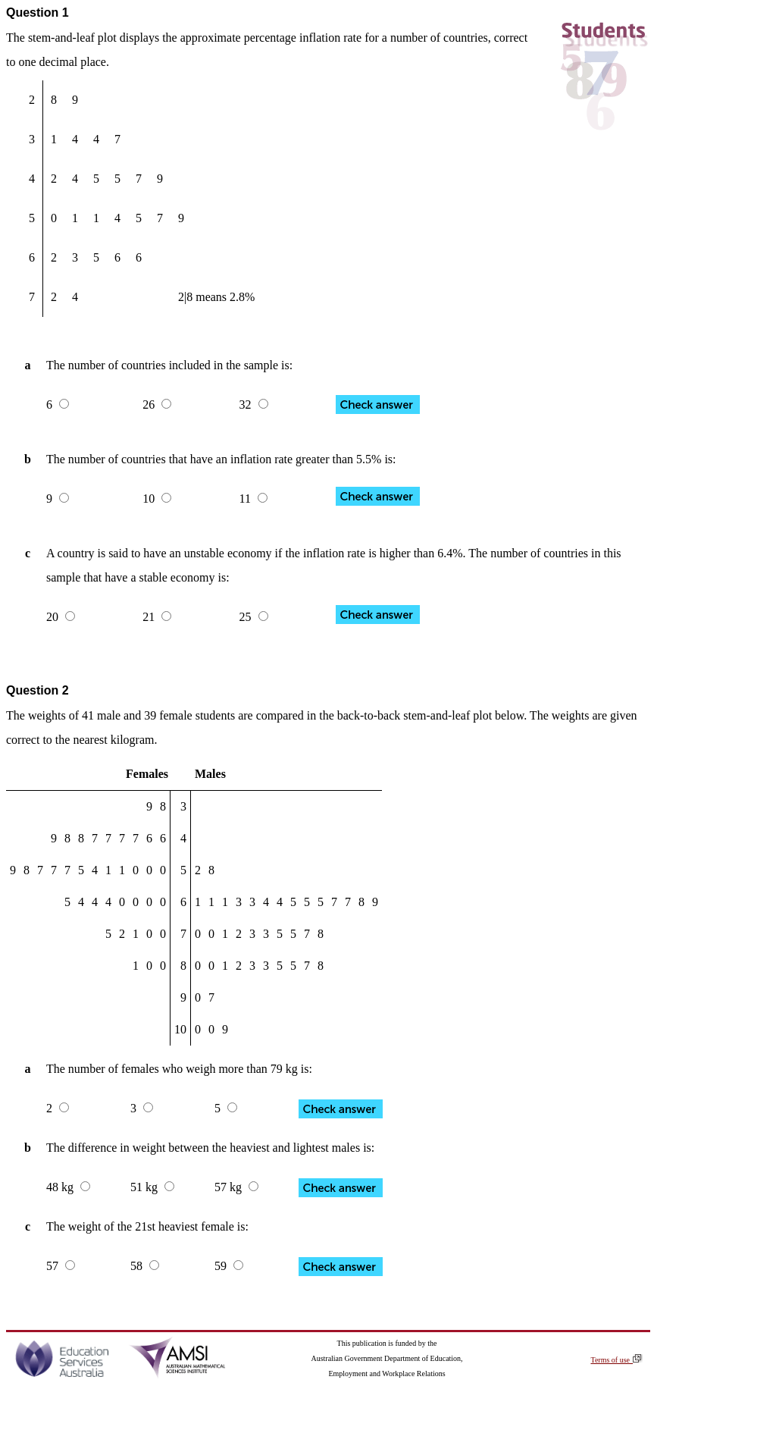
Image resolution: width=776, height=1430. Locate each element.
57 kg (236, 1187)
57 (60, 1265)
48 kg (68, 1187)
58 (144, 1265)
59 (228, 1265)
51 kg (152, 1187)
